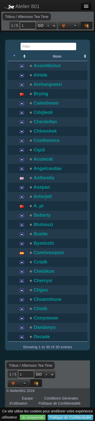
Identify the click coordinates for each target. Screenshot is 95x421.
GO (40, 25)
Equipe (27, 398)
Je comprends (33, 417)
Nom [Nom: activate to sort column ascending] (57, 56)
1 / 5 (14, 25)
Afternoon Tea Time (33, 17)
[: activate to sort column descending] (12, 56)
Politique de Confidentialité (70, 417)
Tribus (10, 17)
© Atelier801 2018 (20, 391)
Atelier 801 (22, 6)
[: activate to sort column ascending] (22, 56)
